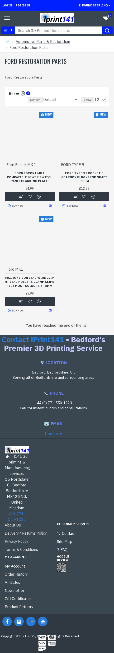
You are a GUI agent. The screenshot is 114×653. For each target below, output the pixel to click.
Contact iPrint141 (32, 339)
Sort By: (35, 99)
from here (53, 433)
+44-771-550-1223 (17, 516)
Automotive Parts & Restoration (43, 41)
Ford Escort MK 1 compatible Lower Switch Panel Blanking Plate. (29, 177)
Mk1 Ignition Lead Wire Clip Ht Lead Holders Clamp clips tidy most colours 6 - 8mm (29, 282)
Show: (88, 99)
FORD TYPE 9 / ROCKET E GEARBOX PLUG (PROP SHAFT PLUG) (84, 177)
